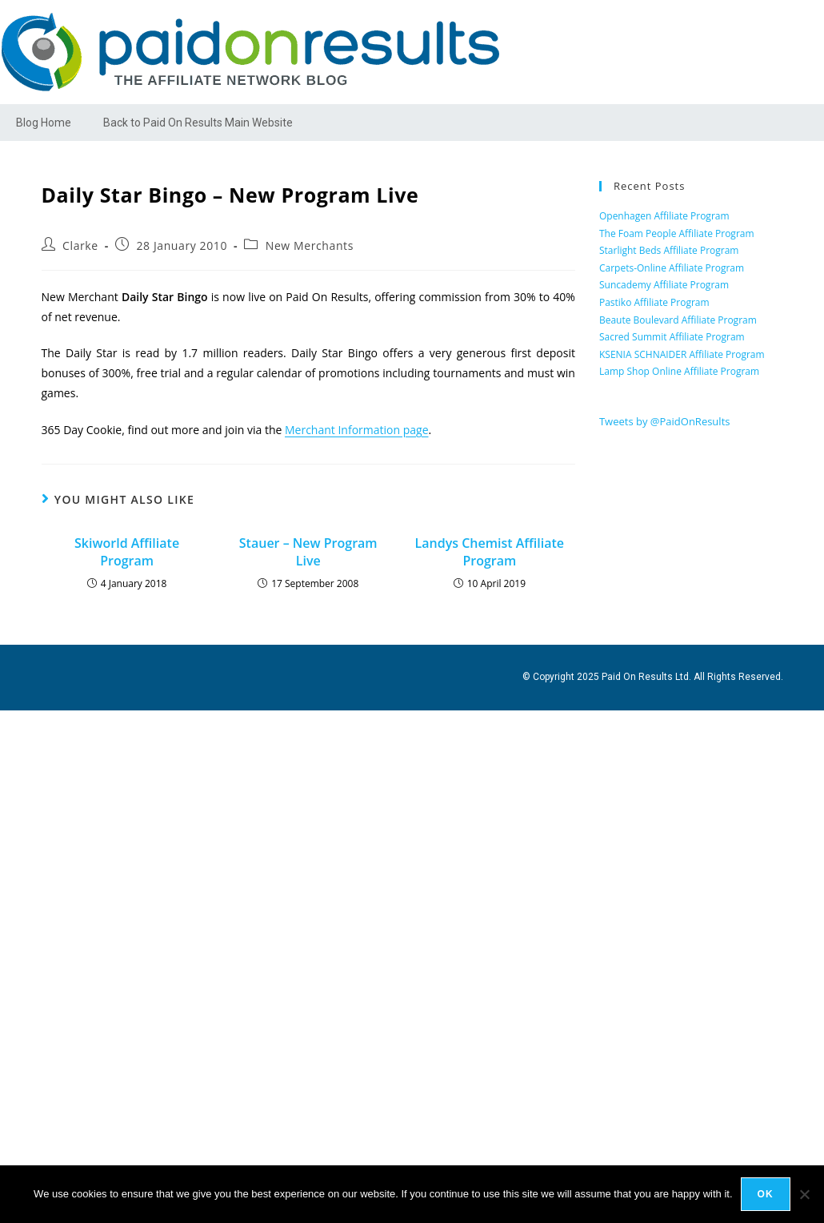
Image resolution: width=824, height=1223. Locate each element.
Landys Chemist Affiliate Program (490, 551)
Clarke (80, 245)
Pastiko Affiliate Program (654, 302)
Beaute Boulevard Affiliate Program (678, 320)
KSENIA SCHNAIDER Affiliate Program (682, 354)
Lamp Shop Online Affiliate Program (679, 371)
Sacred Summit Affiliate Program (672, 337)
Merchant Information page (357, 429)
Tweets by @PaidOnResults (664, 421)
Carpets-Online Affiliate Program (671, 268)
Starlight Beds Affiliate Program (669, 250)
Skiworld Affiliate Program (126, 551)
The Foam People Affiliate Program (676, 233)
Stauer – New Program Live (308, 551)
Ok (766, 1194)
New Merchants (310, 245)
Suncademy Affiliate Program (664, 285)
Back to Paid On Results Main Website (198, 122)
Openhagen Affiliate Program (664, 216)
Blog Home (43, 122)
